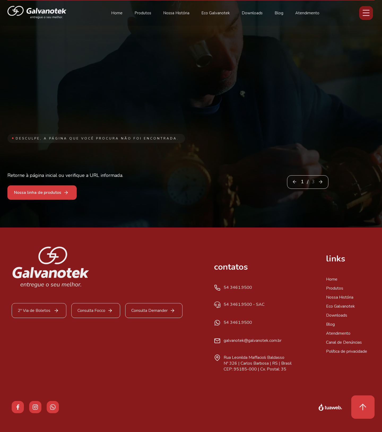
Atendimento (307, 13)
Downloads (252, 13)
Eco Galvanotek (215, 13)
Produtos (142, 13)
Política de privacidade (346, 351)
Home (117, 13)
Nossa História (176, 13)
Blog (279, 13)
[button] (320, 182)
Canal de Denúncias (344, 342)
